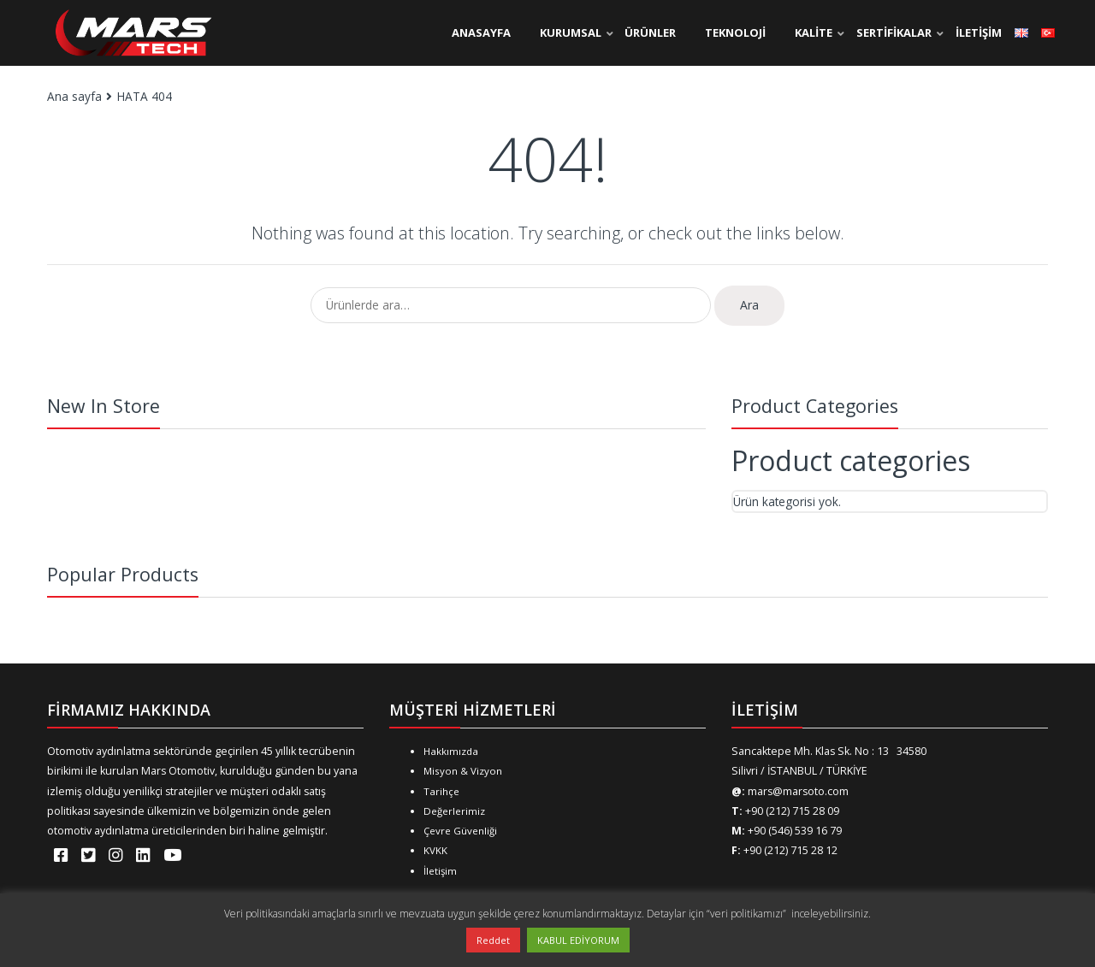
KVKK (435, 850)
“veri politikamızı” (748, 913)
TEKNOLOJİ (735, 32)
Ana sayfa (74, 96)
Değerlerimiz (454, 811)
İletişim (440, 870)
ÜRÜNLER (650, 32)
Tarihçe (441, 791)
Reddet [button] (493, 940)
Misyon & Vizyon (462, 770)
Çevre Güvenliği (460, 830)
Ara (749, 305)
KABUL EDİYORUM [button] (578, 940)
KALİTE (813, 32)
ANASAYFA (481, 32)
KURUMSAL (570, 32)
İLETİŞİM (979, 32)
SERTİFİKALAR (894, 32)
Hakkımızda (450, 751)
